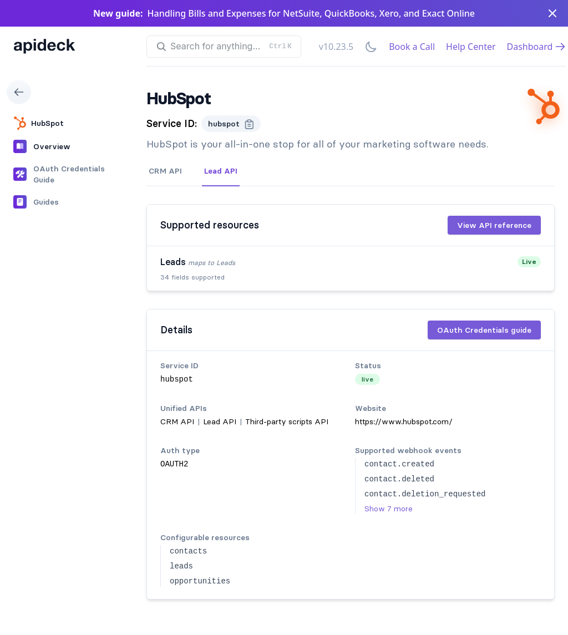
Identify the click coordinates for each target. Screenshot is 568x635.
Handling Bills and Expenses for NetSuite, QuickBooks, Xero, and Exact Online (311, 13)
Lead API (220, 171)
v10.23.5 (336, 46)
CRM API (165, 171)
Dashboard (536, 46)
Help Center (470, 46)
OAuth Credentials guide (484, 330)
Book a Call (412, 46)
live (367, 379)
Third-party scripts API (286, 421)
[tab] (165, 171)
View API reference (494, 225)
